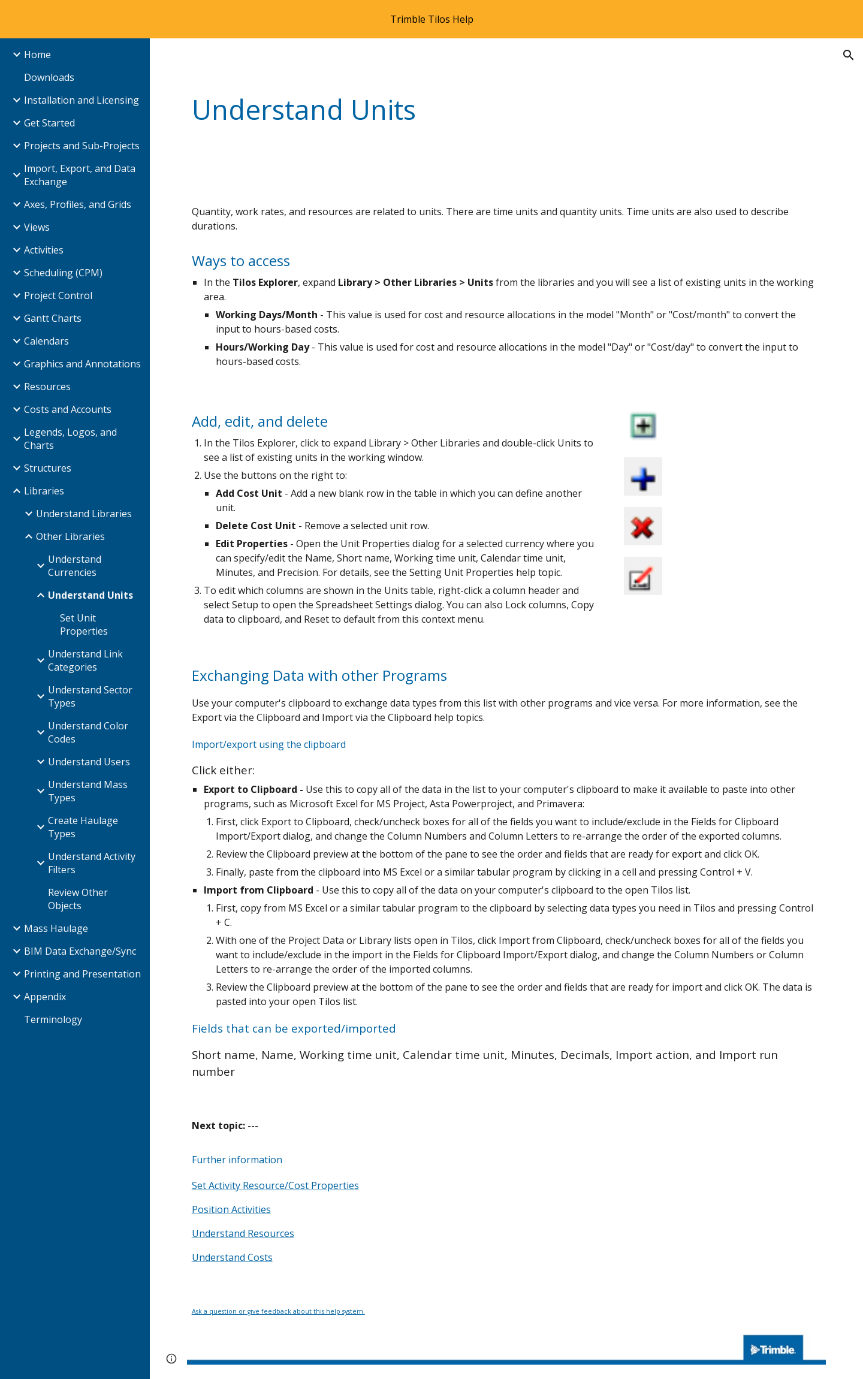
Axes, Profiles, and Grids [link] (77, 204)
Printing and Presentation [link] (82, 973)
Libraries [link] (44, 490)
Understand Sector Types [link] (90, 696)
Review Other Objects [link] (78, 899)
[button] (848, 55)
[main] (452, 110)
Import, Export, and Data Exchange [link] (79, 175)
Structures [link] (47, 468)
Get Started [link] (49, 122)
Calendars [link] (46, 341)
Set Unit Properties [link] (84, 624)
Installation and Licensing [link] (81, 100)
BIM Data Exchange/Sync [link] (80, 951)
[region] (431, 19)
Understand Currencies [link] (74, 566)
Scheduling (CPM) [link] (63, 272)
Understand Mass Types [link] (88, 791)
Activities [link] (44, 250)
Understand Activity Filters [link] (91, 863)
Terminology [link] (53, 1019)
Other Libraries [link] (70, 536)
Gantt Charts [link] (53, 318)
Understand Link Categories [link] (85, 660)
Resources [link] (47, 386)
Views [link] (37, 227)
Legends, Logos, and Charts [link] (70, 439)
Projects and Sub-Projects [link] (82, 145)
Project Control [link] (58, 295)
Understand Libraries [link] (84, 513)
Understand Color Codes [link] (88, 732)
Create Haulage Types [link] (83, 827)
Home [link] (37, 54)
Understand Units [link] (90, 595)
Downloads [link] (49, 77)
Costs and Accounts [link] (67, 409)
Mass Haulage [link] (56, 928)
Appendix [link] (45, 996)
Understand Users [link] (89, 761)
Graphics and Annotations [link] (82, 363)
